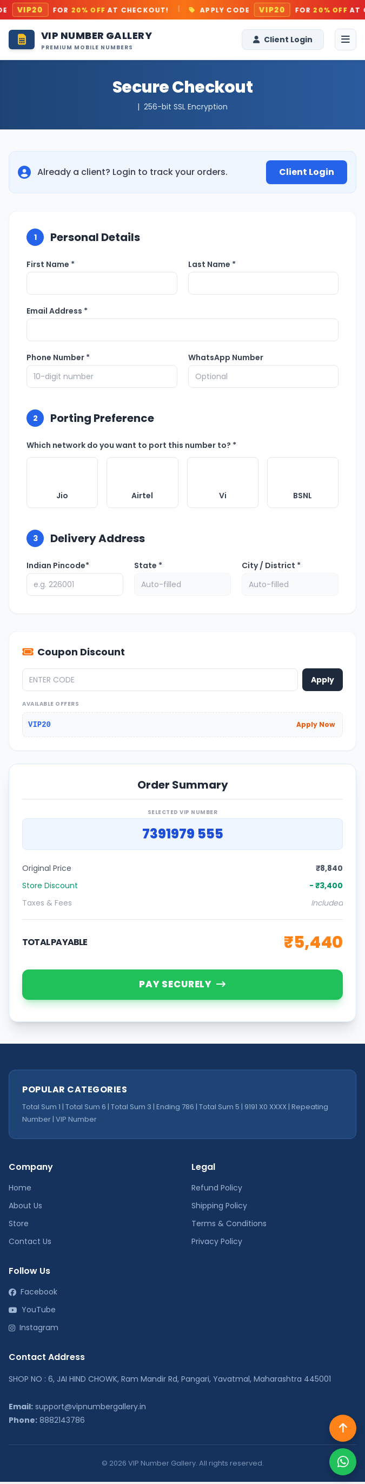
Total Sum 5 (219, 1109)
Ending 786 (175, 1109)
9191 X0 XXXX (265, 1109)
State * (148, 565)
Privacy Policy (216, 1244)
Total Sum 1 (41, 1109)
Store (19, 1226)
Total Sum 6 (85, 1109)
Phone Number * (58, 357)
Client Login (283, 39)
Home (20, 1190)
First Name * (50, 264)
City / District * (271, 565)
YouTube (32, 1312)
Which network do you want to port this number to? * (131, 445)
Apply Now (315, 724)
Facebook (33, 1294)
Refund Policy (216, 1190)
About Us (25, 1208)
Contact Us (30, 1244)
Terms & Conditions (229, 1226)
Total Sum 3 (131, 1109)
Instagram (33, 1330)
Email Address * (57, 310)
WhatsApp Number (225, 357)
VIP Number (76, 1121)
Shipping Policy (219, 1208)
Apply (322, 679)
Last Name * (212, 264)
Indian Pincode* (57, 565)
